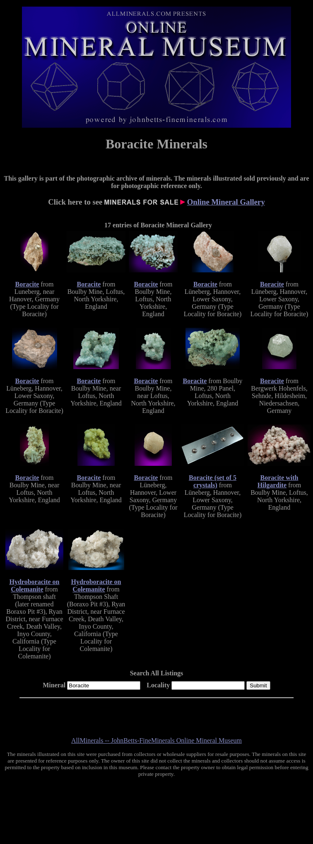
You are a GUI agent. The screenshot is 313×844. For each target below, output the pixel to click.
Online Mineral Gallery (226, 202)
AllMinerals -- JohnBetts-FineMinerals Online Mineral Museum (156, 740)
